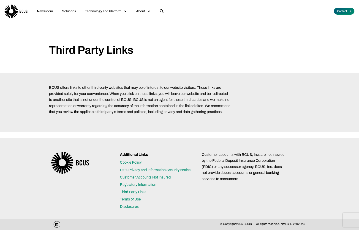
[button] (162, 11)
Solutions (69, 11)
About (143, 11)
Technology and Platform (106, 11)
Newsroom (45, 11)
